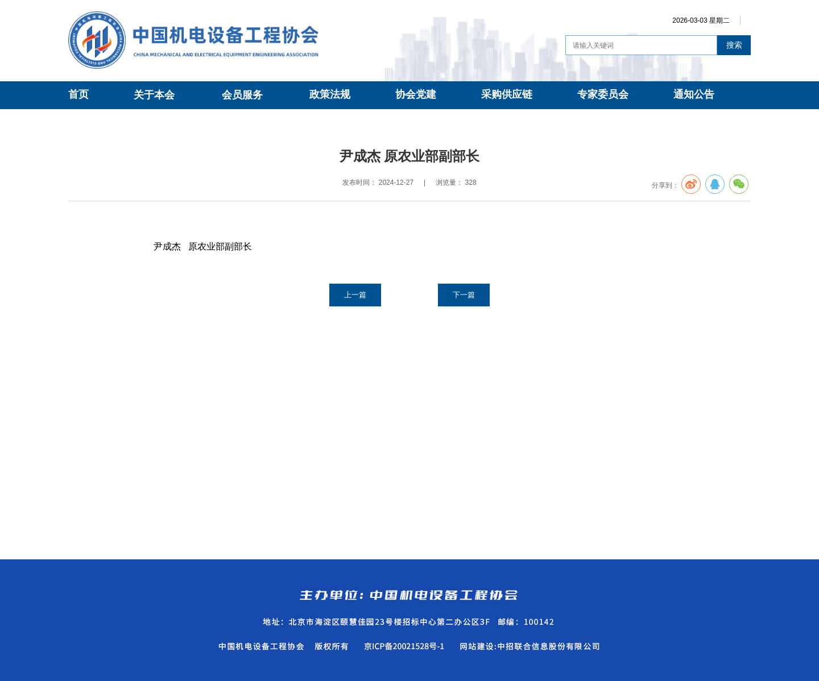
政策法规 (329, 94)
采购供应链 (506, 94)
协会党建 (415, 94)
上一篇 (355, 294)
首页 (78, 94)
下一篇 (464, 294)
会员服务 (242, 95)
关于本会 (154, 95)
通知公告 (693, 94)
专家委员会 (602, 94)
